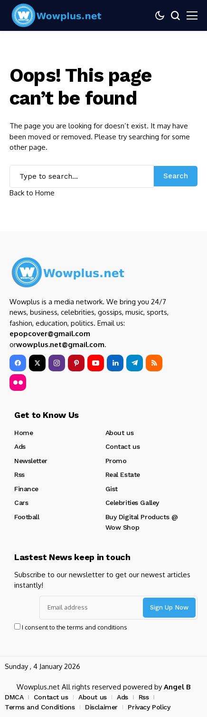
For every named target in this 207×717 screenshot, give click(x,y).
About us (119, 432)
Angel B (177, 686)
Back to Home (32, 192)
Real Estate (122, 474)
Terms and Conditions (40, 707)
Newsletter (30, 461)
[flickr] (17, 382)
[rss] (154, 363)
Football (26, 517)
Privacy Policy (149, 707)
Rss (19, 474)
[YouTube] (95, 363)
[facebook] (17, 363)
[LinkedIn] (115, 363)
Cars (21, 502)
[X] (37, 363)
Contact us (122, 446)
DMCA (14, 697)
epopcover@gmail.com (49, 333)
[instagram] (56, 363)
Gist (111, 489)
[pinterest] (76, 363)
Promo (116, 461)
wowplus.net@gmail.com (60, 344)
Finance (26, 489)
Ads (20, 446)
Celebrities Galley (132, 502)
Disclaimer (101, 707)
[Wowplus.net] (56, 15)
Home (23, 432)
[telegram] (134, 363)
